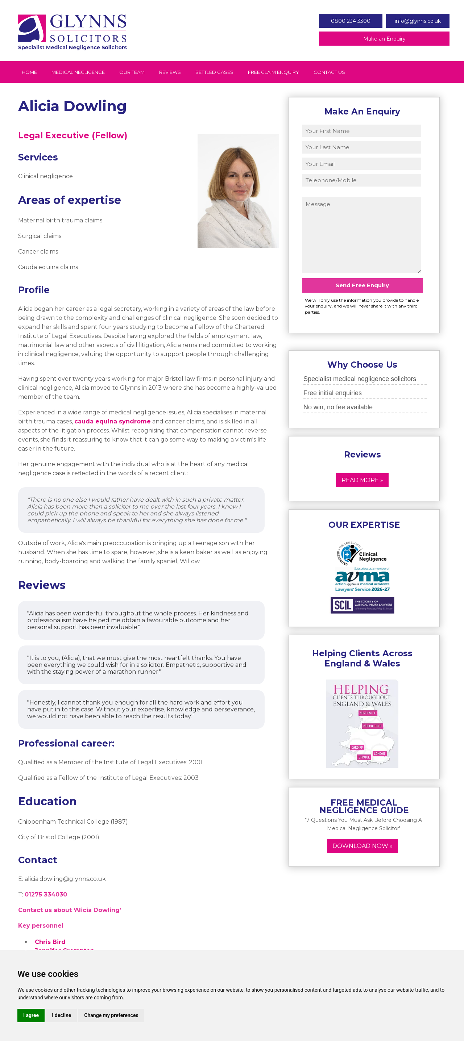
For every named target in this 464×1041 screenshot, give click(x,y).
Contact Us (329, 72)
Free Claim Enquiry (273, 72)
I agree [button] (31, 1015)
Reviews (170, 72)
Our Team (132, 72)
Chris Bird (50, 941)
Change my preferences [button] (111, 1015)
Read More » (362, 480)
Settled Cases (214, 72)
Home (29, 72)
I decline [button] (61, 1015)
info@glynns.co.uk (418, 21)
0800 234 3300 (350, 21)
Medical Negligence (78, 72)
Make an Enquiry (384, 38)
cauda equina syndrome (112, 421)
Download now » (362, 846)
